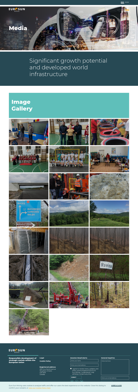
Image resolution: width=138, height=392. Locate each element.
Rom (127, 2)
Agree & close (116, 385)
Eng (122, 2)
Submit (73, 377)
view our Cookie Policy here (40, 388)
